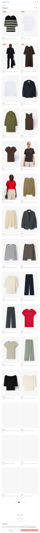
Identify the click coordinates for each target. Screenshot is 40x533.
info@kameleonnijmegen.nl (20, 518)
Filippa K (3, 5)
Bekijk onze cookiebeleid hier (31, 527)
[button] (35, 2)
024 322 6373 (20, 517)
